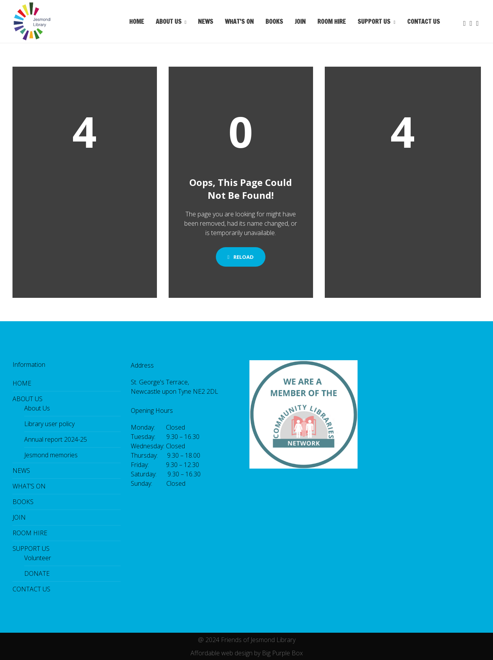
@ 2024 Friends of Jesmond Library (246, 639)
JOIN (300, 21)
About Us (37, 408)
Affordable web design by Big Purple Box (246, 653)
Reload (241, 256)
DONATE (37, 573)
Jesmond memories (51, 455)
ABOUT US (169, 21)
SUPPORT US (374, 21)
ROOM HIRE (331, 21)
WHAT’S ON (239, 21)
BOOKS (274, 21)
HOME (136, 21)
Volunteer (37, 558)
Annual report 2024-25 (55, 439)
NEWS (205, 21)
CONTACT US (423, 21)
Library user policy (49, 423)
